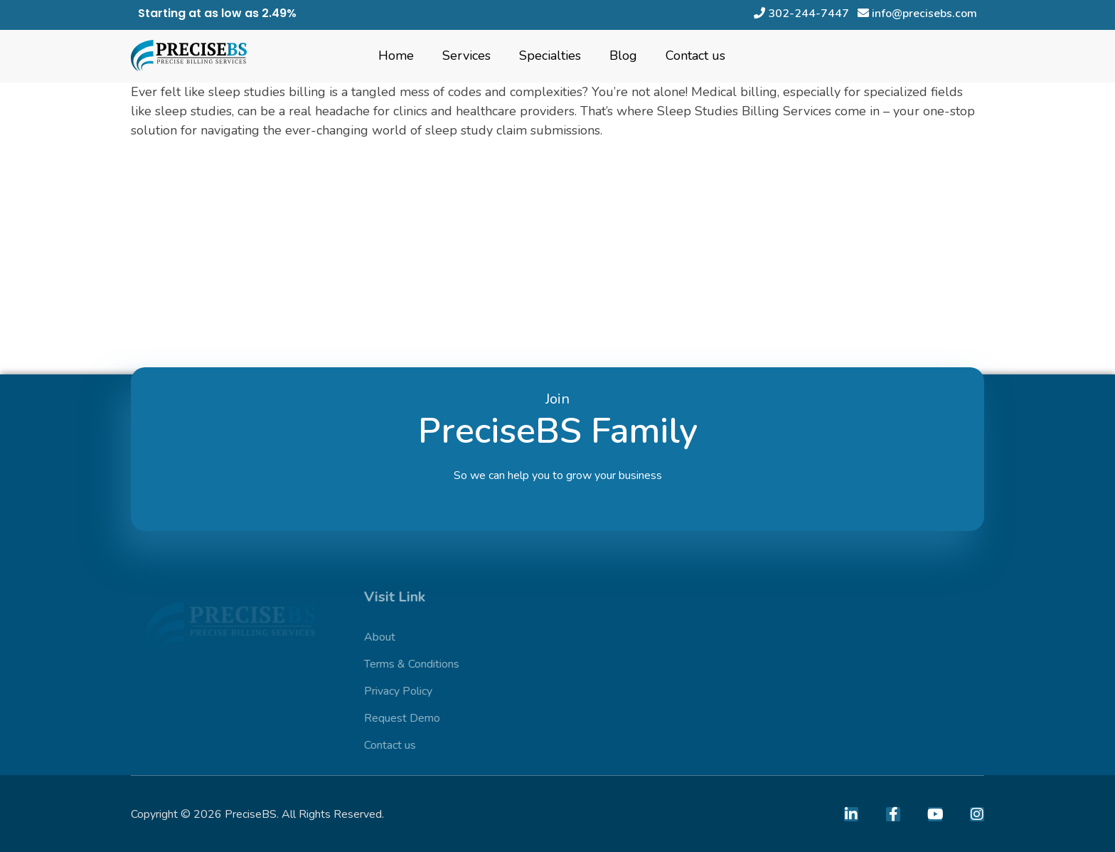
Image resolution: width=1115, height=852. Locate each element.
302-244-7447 (803, 13)
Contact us (695, 55)
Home (396, 55)
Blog (623, 55)
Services (466, 55)
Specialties (550, 55)
